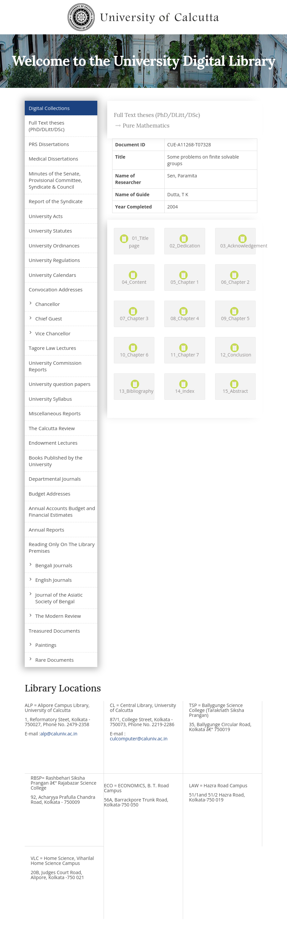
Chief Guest (48, 318)
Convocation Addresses (55, 289)
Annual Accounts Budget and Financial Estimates (62, 511)
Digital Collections (49, 108)
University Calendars (52, 275)
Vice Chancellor (53, 333)
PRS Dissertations (49, 144)
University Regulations (54, 260)
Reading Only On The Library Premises (62, 547)
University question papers (59, 384)
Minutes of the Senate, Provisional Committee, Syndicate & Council (55, 180)
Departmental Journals (55, 478)
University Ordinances (54, 245)
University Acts (46, 216)
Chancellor (47, 304)
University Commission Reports (55, 366)
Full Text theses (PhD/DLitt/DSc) (46, 125)
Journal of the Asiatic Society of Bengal (59, 598)
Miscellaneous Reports (54, 413)
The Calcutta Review (52, 428)
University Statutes (50, 230)
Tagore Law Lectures (52, 348)
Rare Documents (54, 659)
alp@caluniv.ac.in (58, 733)
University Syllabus (50, 398)
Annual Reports (46, 529)
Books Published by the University (55, 460)
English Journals (53, 579)
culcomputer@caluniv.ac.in (139, 738)
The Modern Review (58, 616)
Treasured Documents (54, 630)
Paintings (45, 645)
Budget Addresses (49, 493)
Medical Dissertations (53, 158)
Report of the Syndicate (55, 201)
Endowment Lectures (53, 442)
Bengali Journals (53, 565)
